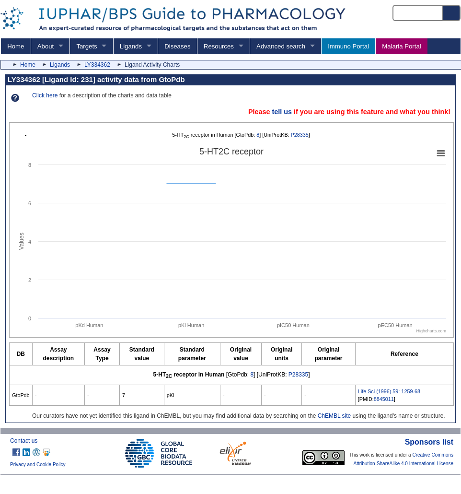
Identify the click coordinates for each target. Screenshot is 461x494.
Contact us (23, 440)
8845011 (384, 399)
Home (15, 46)
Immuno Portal (348, 46)
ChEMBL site (334, 415)
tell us (282, 112)
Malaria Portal (401, 46)
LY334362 (97, 64)
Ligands (131, 46)
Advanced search (280, 46)
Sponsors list (429, 442)
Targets (86, 46)
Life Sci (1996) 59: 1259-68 (389, 391)
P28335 (300, 135)
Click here (45, 95)
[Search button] (452, 13)
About (45, 46)
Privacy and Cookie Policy (38, 464)
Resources (219, 46)
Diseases (177, 46)
